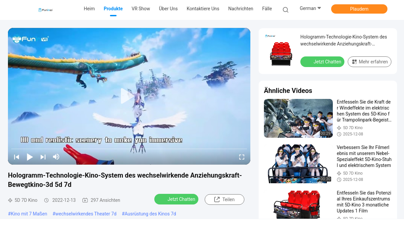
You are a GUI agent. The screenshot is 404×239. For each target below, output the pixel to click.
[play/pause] (29, 157)
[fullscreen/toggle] (241, 157)
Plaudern (359, 9)
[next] (43, 157)
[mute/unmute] (56, 157)
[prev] (16, 157)
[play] (129, 96)
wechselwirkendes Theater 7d (86, 213)
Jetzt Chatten (177, 199)
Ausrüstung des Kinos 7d (150, 213)
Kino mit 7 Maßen (29, 213)
